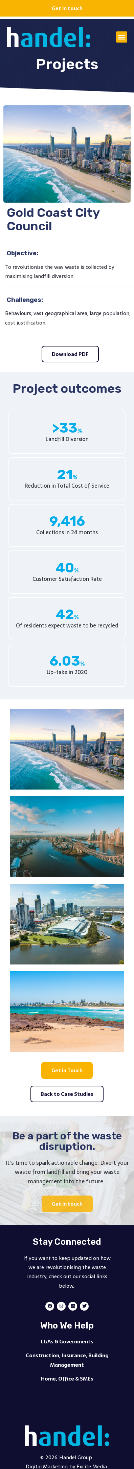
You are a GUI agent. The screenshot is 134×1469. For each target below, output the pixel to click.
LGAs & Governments (67, 1341)
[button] (121, 37)
